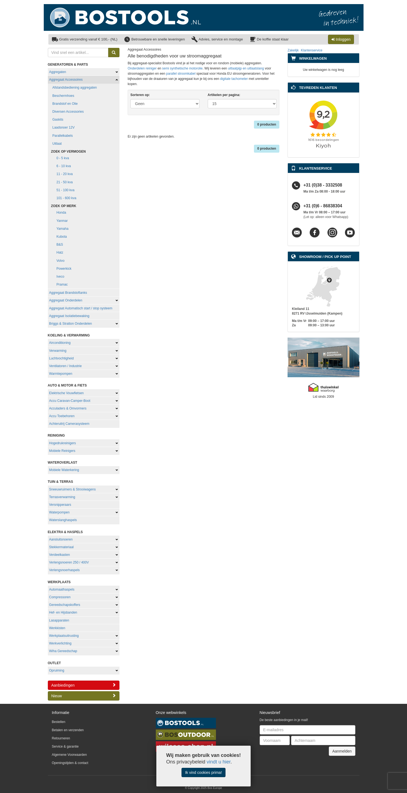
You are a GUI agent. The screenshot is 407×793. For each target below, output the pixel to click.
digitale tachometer (234, 79)
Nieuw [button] (83, 695)
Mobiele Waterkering (64, 470)
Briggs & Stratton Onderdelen (70, 324)
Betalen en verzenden (68, 730)
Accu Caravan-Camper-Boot (69, 401)
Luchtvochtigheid (61, 358)
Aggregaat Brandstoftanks (68, 293)
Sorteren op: (140, 95)
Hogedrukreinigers (62, 443)
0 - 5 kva (63, 158)
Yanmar (62, 221)
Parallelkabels (62, 136)
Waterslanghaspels (63, 520)
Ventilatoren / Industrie (65, 366)
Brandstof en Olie (65, 104)
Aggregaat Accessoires (66, 80)
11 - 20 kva (65, 174)
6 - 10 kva (64, 166)
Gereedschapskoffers (64, 605)
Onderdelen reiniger (142, 68)
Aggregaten (57, 72)
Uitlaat (57, 144)
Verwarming (57, 351)
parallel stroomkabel (180, 73)
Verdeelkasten (59, 555)
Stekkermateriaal (61, 547)
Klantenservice (312, 50)
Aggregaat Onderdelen (65, 300)
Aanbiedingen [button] (83, 685)
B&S (60, 244)
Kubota (62, 237)
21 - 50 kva (65, 182)
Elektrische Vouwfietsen (66, 393)
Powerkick (64, 269)
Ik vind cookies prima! (203, 772)
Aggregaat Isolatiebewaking (69, 316)
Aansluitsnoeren (61, 539)
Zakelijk (293, 50)
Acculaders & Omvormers (68, 408)
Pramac (62, 284)
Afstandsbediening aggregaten (74, 87)
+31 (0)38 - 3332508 (322, 185)
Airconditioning (60, 343)
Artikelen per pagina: (224, 95)
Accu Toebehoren (62, 416)
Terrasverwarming (62, 497)
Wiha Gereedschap (63, 651)
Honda (61, 212)
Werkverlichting (60, 643)
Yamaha (63, 229)
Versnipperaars (60, 505)
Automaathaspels (62, 589)
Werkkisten (57, 628)
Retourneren (61, 738)
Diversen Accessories (68, 112)
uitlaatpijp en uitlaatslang (246, 68)
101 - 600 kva (67, 198)
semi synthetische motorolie (182, 68)
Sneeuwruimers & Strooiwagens (72, 489)
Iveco (61, 276)
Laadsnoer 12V (63, 127)
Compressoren (60, 597)
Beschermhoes (63, 96)
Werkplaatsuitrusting (64, 636)
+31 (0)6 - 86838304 (322, 206)
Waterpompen (59, 512)
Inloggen (341, 39)
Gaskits (57, 119)
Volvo (61, 261)
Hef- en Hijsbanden (63, 612)
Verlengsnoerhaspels (64, 570)
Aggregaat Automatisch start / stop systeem (80, 308)
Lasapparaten (59, 620)
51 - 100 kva (66, 190)
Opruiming (56, 670)
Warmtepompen (60, 374)
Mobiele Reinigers (62, 451)
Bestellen (58, 722)
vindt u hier (218, 762)
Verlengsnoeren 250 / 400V (69, 562)
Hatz (60, 252)
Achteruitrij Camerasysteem (69, 424)
